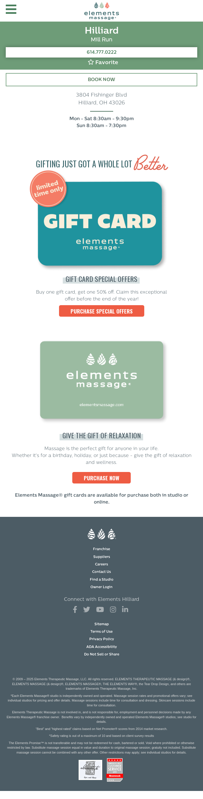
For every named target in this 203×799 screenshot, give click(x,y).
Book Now (101, 80)
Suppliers (101, 557)
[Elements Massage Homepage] (101, 11)
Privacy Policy (101, 639)
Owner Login (101, 587)
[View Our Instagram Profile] (113, 610)
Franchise (101, 549)
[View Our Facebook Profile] (75, 610)
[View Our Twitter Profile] (86, 610)
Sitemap (101, 624)
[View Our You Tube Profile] (100, 610)
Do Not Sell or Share (101, 654)
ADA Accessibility (101, 647)
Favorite (103, 62)
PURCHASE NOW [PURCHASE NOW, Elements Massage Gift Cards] (101, 478)
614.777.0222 (102, 52)
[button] (11, 11)
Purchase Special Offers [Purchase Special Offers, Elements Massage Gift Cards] (102, 311)
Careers (101, 564)
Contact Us (101, 572)
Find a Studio (101, 580)
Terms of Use (101, 632)
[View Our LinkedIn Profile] (125, 610)
